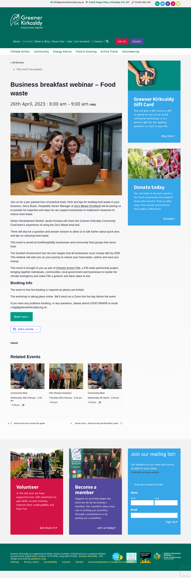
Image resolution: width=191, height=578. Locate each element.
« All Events (17, 69)
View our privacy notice (145, 479)
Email (135, 516)
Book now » (21, 324)
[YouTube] (178, 3)
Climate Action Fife (68, 275)
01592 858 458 (143, 2)
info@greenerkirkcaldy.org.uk (68, 2)
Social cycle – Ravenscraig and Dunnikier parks (91, 430)
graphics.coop (38, 565)
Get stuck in (48, 535)
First (133, 505)
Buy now (168, 143)
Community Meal (19, 400)
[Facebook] (167, 3)
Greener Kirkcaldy (26, 20)
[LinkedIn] (162, 3)
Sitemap (14, 569)
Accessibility (50, 569)
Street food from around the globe (33, 430)
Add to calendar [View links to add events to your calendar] (26, 336)
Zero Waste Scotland (87, 213)
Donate (21, 48)
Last (157, 505)
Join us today (106, 535)
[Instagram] (173, 3)
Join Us (131, 42)
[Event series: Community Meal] (23, 412)
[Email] (157, 3)
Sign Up (171, 529)
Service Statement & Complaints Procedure (110, 569)
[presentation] (27, 383)
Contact (66, 569)
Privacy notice (31, 569)
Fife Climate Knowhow (60, 400)
